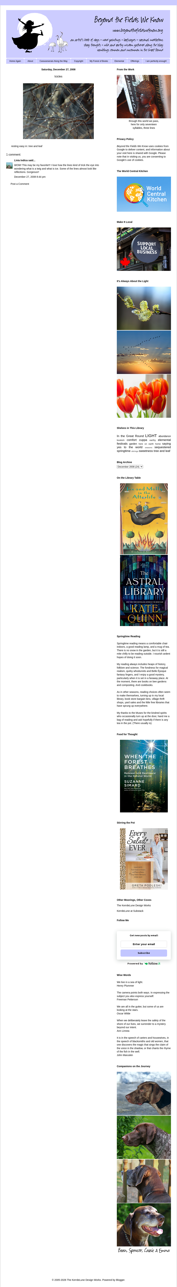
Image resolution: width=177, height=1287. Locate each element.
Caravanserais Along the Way (54, 61)
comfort (132, 440)
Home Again (15, 61)
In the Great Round (130, 436)
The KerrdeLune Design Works (134, 905)
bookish (120, 440)
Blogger (120, 1279)
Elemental (119, 61)
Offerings (134, 61)
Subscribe (144, 953)
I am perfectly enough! (156, 61)
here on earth (146, 444)
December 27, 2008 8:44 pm (29, 176)
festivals (122, 443)
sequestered (163, 447)
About (30, 61)
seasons (148, 447)
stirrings (134, 451)
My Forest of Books (99, 61)
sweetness (146, 451)
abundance (165, 436)
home (158, 444)
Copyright (78, 61)
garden (133, 443)
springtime (123, 451)
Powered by (143, 963)
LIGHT (151, 435)
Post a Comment (20, 183)
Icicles (58, 76)
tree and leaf (35, 146)
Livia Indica (21, 160)
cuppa (143, 440)
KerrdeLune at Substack (130, 910)
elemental (164, 440)
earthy (153, 440)
